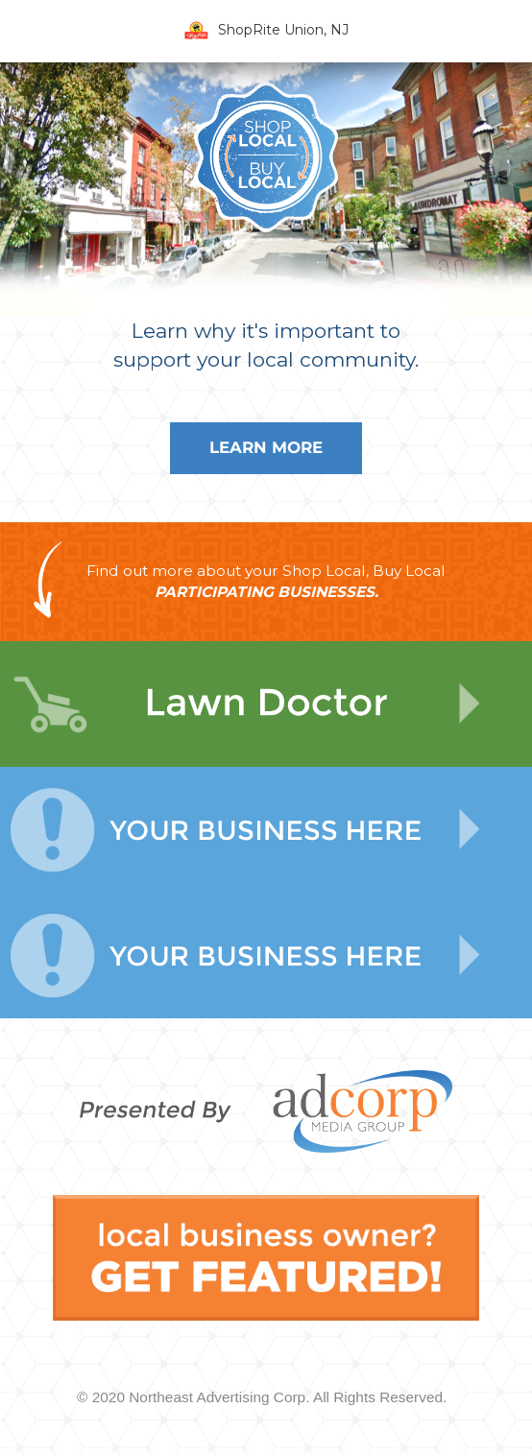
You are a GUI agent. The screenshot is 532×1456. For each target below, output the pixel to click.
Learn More (266, 447)
